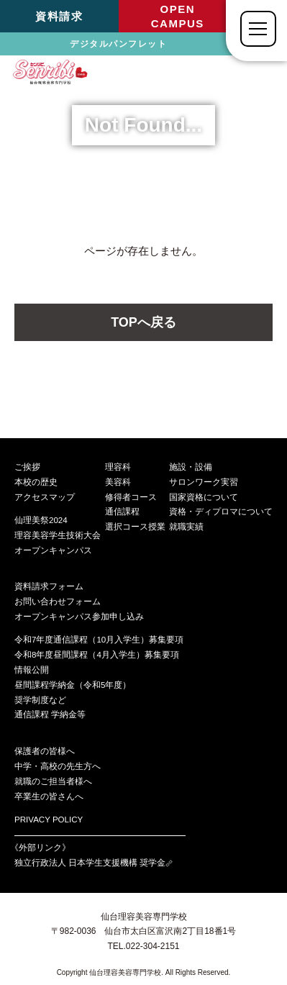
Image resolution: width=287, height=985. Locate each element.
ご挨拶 (27, 467)
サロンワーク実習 (203, 482)
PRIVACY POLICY (48, 819)
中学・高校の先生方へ (57, 766)
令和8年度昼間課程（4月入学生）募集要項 (96, 654)
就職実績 (186, 526)
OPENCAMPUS (177, 16)
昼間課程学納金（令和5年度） (72, 685)
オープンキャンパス (53, 550)
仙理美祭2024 (41, 520)
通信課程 (122, 511)
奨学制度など (40, 700)
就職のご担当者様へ (53, 781)
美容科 (118, 482)
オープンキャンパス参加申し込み (79, 616)
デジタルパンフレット (118, 44)
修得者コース (131, 497)
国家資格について (203, 497)
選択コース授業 (135, 526)
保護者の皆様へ (44, 751)
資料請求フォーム (48, 586)
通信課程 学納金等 (50, 714)
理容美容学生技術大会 (57, 535)
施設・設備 (190, 467)
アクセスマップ (44, 497)
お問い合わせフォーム (57, 601)
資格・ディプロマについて (221, 511)
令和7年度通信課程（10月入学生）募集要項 (98, 639)
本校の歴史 (36, 482)
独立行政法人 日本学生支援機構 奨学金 (93, 862)
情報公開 (31, 670)
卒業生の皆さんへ (48, 796)
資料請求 (59, 16)
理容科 (118, 467)
